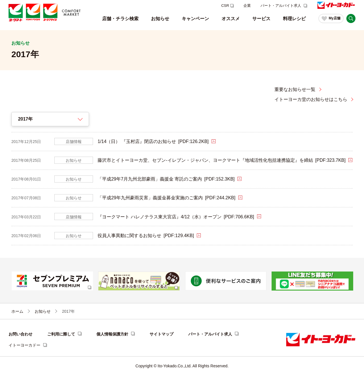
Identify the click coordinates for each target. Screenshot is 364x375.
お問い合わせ (20, 334)
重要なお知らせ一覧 (294, 89)
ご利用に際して (61, 334)
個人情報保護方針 (112, 334)
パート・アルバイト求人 (281, 5)
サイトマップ (161, 334)
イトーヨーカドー (24, 345)
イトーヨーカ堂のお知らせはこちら (310, 99)
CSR (225, 5)
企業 (247, 5)
